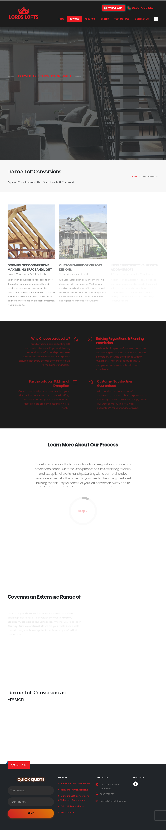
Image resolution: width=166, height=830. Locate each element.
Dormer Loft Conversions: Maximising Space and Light (30, 267)
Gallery (104, 18)
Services (74, 18)
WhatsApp (113, 8)
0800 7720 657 (107, 794)
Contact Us (142, 18)
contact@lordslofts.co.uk (113, 801)
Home (61, 18)
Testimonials (121, 18)
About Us (90, 18)
